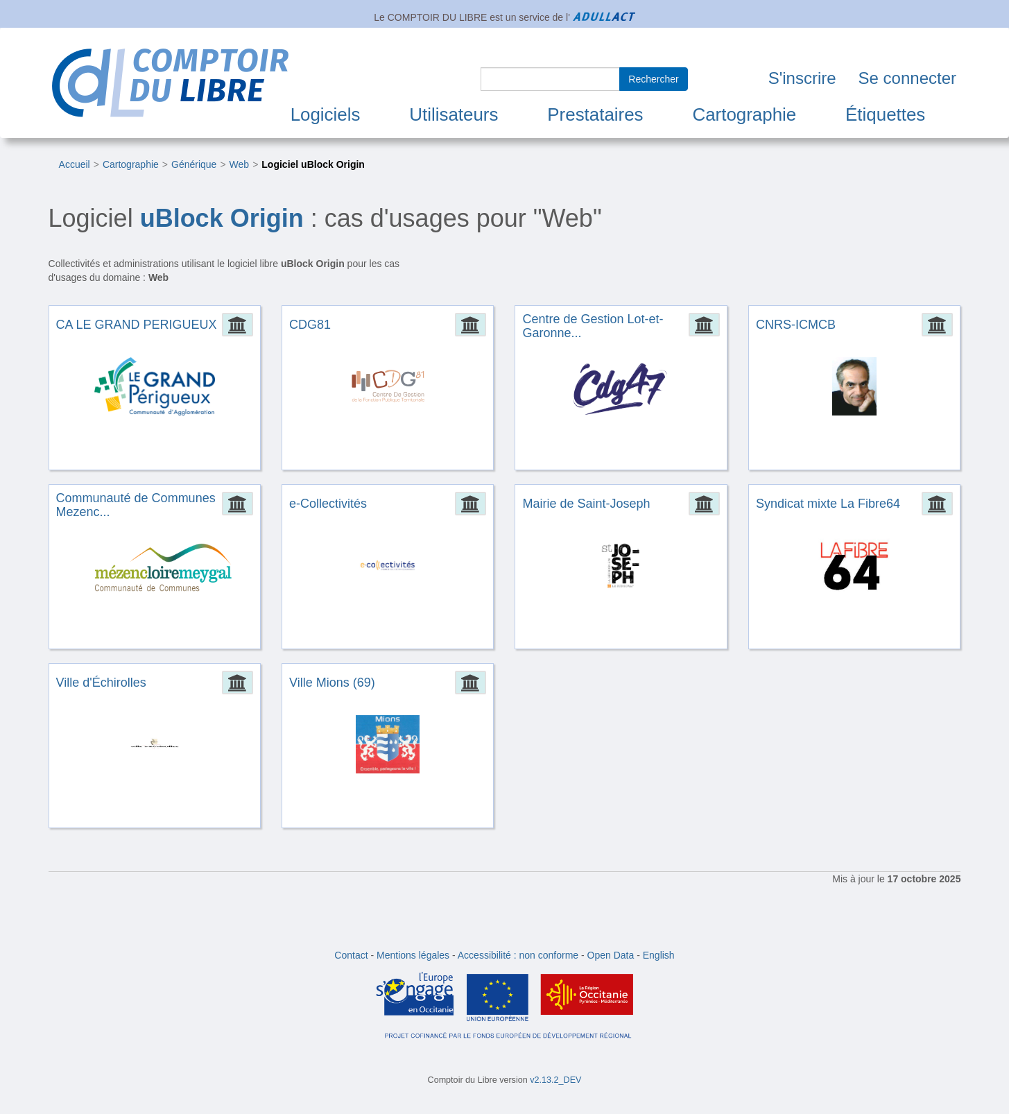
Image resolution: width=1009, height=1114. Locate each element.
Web (240, 164)
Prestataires (595, 114)
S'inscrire (802, 78)
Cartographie (744, 114)
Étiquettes (885, 114)
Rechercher (653, 79)
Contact (351, 955)
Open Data (611, 955)
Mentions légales (413, 955)
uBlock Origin (222, 218)
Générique (193, 164)
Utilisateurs (453, 114)
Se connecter (907, 78)
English (659, 955)
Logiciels (326, 114)
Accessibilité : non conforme (518, 955)
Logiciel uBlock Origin (313, 164)
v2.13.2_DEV (555, 1080)
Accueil (74, 164)
